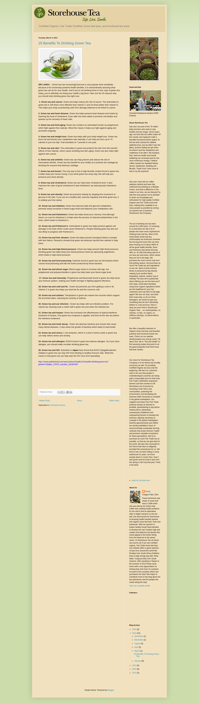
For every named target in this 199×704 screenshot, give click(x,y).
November (139, 640)
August (137, 643)
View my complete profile (139, 586)
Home (79, 401)
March (137, 651)
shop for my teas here (141, 480)
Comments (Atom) (57, 405)
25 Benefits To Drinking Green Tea (64, 43)
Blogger (110, 690)
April (136, 647)
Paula (147, 491)
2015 (134, 629)
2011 (134, 673)
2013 (134, 665)
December (139, 636)
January (138, 661)
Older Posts (114, 401)
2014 (134, 633)
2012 (134, 669)
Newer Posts (44, 401)
